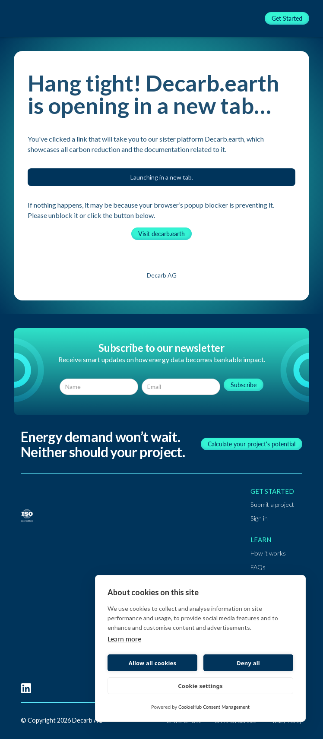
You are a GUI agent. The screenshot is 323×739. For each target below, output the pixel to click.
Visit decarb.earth (161, 233)
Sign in (259, 518)
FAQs (258, 567)
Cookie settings (200, 686)
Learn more (124, 639)
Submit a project (272, 504)
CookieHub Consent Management (214, 706)
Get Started (287, 18)
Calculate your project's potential (251, 444)
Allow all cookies (153, 663)
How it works (268, 553)
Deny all (248, 663)
